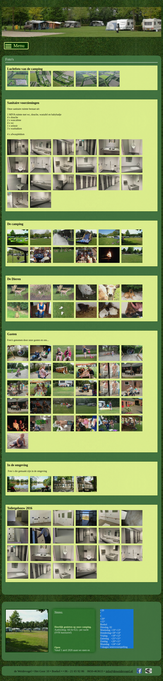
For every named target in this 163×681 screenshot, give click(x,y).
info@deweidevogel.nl (119, 671)
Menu (14, 45)
